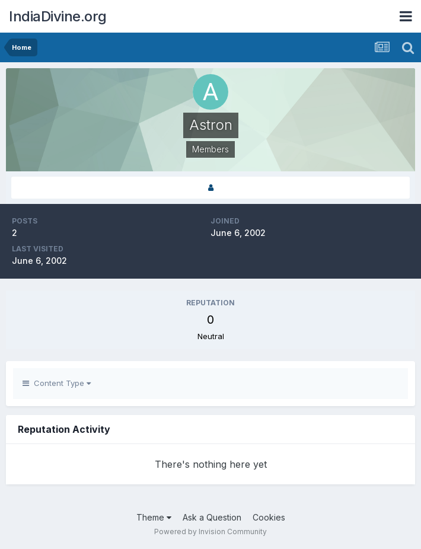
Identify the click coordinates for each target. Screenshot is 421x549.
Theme (153, 517)
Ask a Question (212, 517)
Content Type (57, 383)
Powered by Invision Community (210, 531)
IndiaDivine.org (58, 16)
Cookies (269, 517)
